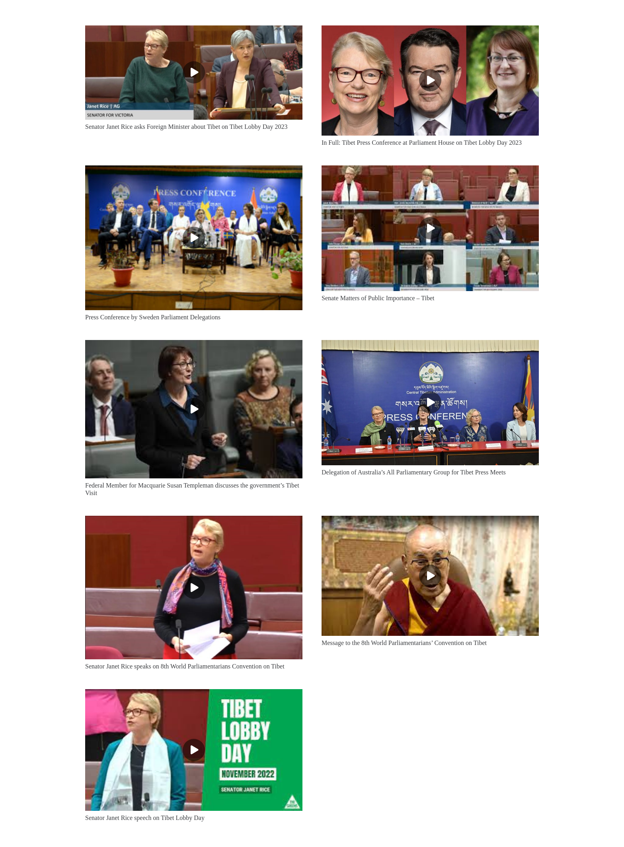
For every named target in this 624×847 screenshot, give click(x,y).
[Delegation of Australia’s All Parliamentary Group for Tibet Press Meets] (430, 402)
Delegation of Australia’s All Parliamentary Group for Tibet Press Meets (414, 472)
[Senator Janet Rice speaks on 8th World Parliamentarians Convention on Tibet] (193, 587)
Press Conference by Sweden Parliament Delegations (152, 317)
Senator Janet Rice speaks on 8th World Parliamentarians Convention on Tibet (185, 666)
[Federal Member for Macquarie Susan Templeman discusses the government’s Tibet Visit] (193, 409)
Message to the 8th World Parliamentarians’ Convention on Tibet (404, 642)
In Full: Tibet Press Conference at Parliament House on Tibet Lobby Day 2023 (422, 142)
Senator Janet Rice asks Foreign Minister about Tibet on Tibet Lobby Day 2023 (186, 126)
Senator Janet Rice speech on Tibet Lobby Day (145, 817)
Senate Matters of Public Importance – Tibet (378, 298)
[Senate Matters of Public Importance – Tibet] (430, 228)
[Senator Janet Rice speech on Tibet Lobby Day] (193, 750)
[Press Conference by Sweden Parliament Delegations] (193, 237)
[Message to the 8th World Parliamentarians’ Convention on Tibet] (430, 576)
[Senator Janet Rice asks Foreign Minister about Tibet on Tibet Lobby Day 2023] (193, 72)
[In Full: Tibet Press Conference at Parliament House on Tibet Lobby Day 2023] (430, 80)
